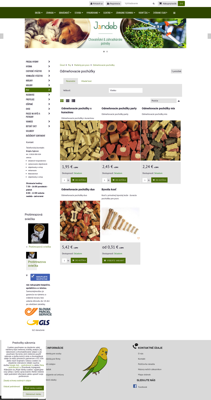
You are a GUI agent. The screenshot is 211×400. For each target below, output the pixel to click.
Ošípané (39, 104)
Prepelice (39, 99)
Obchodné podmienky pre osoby (46, 353)
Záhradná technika (125, 12)
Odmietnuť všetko (33, 394)
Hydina (39, 66)
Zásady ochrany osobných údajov (17, 380)
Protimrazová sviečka (40, 246)
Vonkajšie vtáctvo (39, 75)
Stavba (79, 12)
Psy (39, 90)
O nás (140, 353)
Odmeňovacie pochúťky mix (158, 108)
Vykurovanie (93, 12)
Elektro (107, 12)
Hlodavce (39, 94)
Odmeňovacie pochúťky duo (78, 189)
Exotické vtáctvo (39, 71)
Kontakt (141, 358)
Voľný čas (144, 12)
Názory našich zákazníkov (149, 369)
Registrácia (113, 3)
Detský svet (39, 126)
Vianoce (39, 121)
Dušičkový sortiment (35, 135)
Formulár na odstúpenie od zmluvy (47, 374)
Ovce (39, 109)
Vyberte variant (114, 260)
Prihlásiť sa (97, 3)
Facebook (142, 387)
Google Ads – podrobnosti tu (21, 365)
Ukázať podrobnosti (11, 386)
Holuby (39, 85)
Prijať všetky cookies (33, 388)
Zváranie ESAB (160, 12)
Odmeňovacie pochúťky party (119, 108)
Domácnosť (65, 12)
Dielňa (39, 12)
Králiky (39, 80)
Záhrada (51, 12)
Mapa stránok (144, 374)
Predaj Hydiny (39, 61)
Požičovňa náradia (146, 364)
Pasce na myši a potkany (39, 115)
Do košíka (79, 180)
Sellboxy (30, 131)
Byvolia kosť (109, 189)
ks (65, 180)
